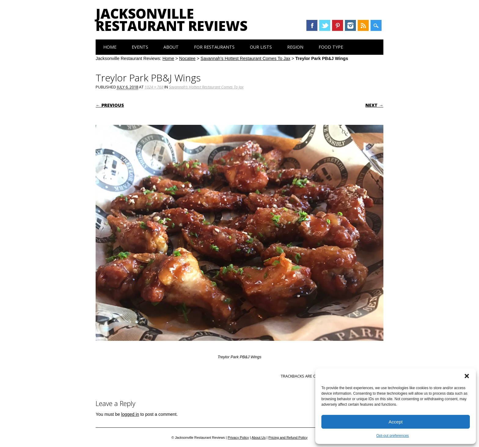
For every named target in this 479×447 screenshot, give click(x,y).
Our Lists (261, 47)
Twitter (324, 25)
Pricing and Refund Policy (288, 437)
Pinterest (337, 25)
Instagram (350, 25)
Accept (396, 421)
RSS (363, 25)
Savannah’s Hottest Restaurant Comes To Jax (246, 58)
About (171, 47)
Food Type (331, 47)
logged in (130, 414)
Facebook (311, 25)
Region (295, 47)
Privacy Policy (238, 437)
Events (140, 47)
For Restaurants (214, 47)
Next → (374, 105)
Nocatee (187, 58)
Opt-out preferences (392, 436)
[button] (467, 376)
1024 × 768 (153, 87)
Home (109, 47)
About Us (258, 437)
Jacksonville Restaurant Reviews (171, 19)
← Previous (110, 105)
